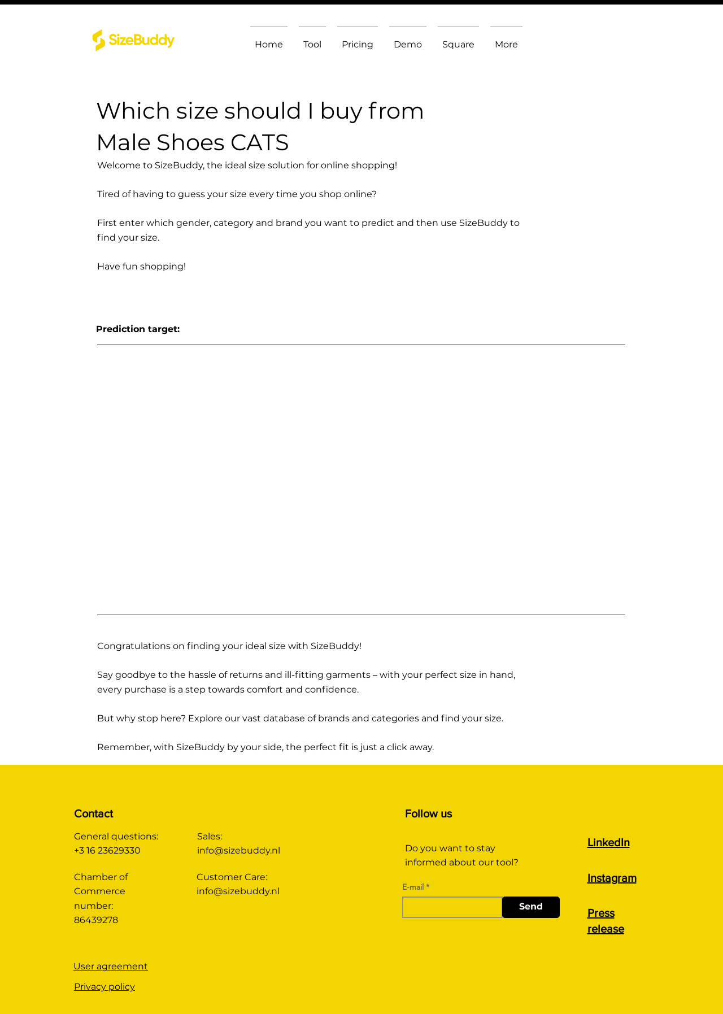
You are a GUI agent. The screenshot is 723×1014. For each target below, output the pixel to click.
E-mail (413, 887)
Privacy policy (104, 986)
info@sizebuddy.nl (238, 850)
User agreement (110, 966)
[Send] (531, 907)
